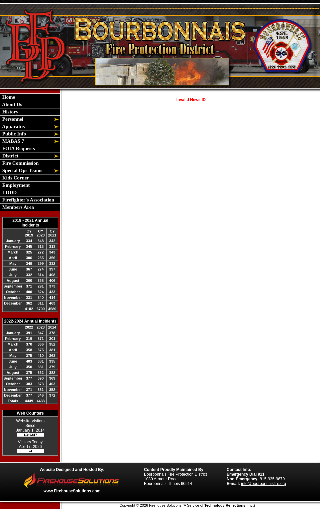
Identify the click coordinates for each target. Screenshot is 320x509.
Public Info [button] (13, 133)
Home (8, 97)
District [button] (9, 155)
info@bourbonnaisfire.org (263, 483)
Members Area (17, 207)
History (9, 111)
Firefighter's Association (27, 199)
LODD (9, 192)
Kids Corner (15, 177)
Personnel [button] (12, 119)
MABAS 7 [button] (12, 141)
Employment (15, 185)
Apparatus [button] (13, 126)
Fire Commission (20, 163)
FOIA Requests (18, 148)
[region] (30, 152)
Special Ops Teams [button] (21, 170)
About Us (11, 104)
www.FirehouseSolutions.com (72, 491)
